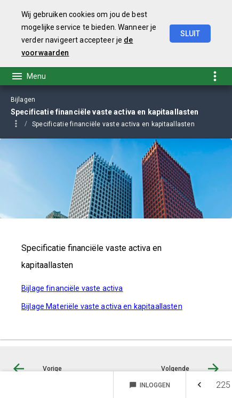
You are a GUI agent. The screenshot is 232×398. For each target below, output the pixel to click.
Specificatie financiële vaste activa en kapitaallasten (113, 124)
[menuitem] (118, 123)
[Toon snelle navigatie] (214, 76)
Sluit (190, 33)
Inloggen (149, 385)
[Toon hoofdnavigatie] (28, 76)
